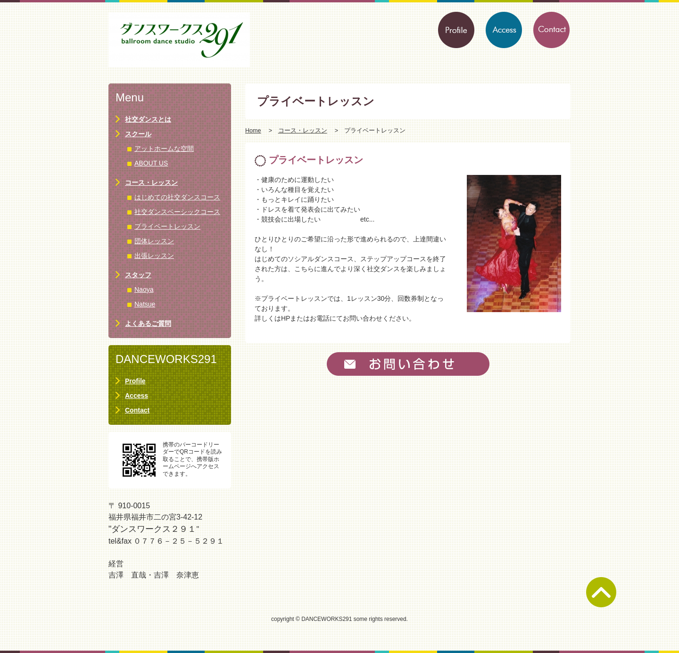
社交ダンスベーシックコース (177, 211)
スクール (138, 134)
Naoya (143, 289)
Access (136, 395)
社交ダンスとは (148, 119)
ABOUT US (151, 163)
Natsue (144, 304)
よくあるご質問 (148, 323)
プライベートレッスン (167, 226)
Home (253, 130)
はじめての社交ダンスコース (177, 197)
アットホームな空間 (164, 148)
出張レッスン (154, 255)
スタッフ (138, 275)
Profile (135, 381)
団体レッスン (154, 241)
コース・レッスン (302, 130)
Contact (137, 410)
